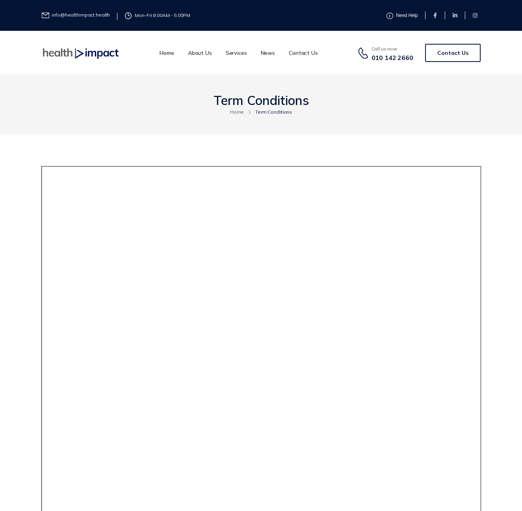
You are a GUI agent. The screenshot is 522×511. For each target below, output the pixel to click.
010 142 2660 (392, 58)
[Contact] (364, 53)
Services (236, 52)
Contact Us (303, 52)
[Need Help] (76, 15)
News (268, 52)
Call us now (384, 49)
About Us (200, 52)
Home (167, 52)
